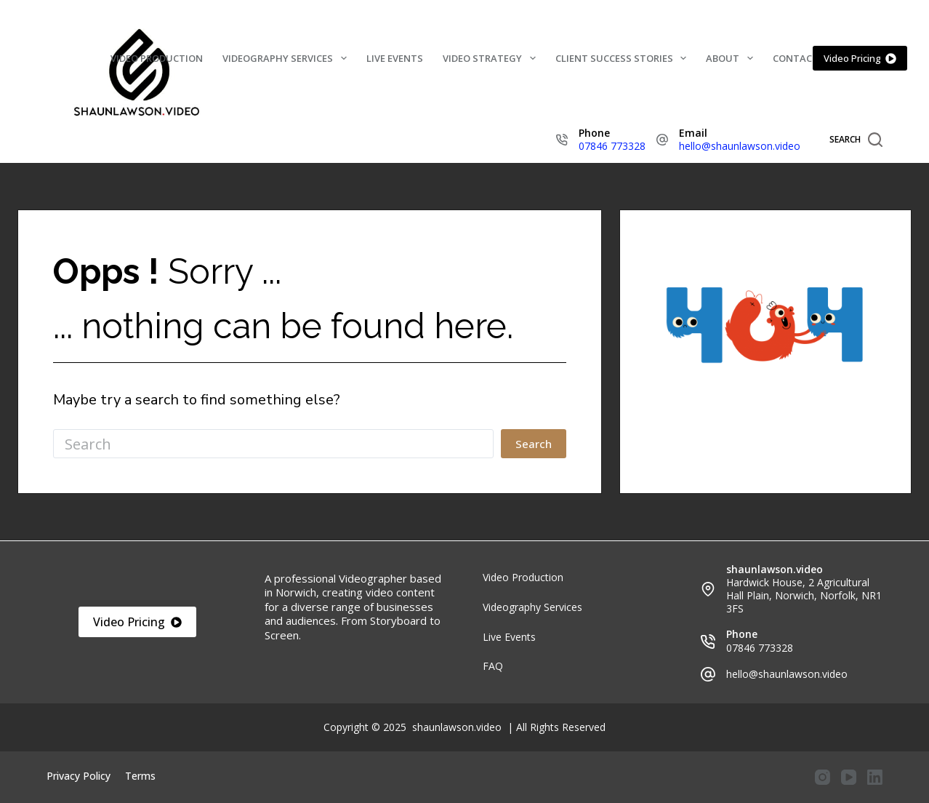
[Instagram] (822, 777)
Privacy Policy (78, 776)
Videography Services (287, 58)
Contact (796, 58)
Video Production (156, 58)
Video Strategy (492, 58)
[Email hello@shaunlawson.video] (662, 139)
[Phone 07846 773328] (562, 139)
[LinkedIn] (874, 777)
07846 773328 (612, 146)
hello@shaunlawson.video (739, 146)
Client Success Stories (624, 58)
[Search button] (533, 443)
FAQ (493, 666)
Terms (140, 776)
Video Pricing (860, 58)
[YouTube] (848, 777)
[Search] (855, 139)
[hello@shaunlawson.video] (708, 674)
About (732, 58)
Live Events (394, 58)
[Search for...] (273, 443)
